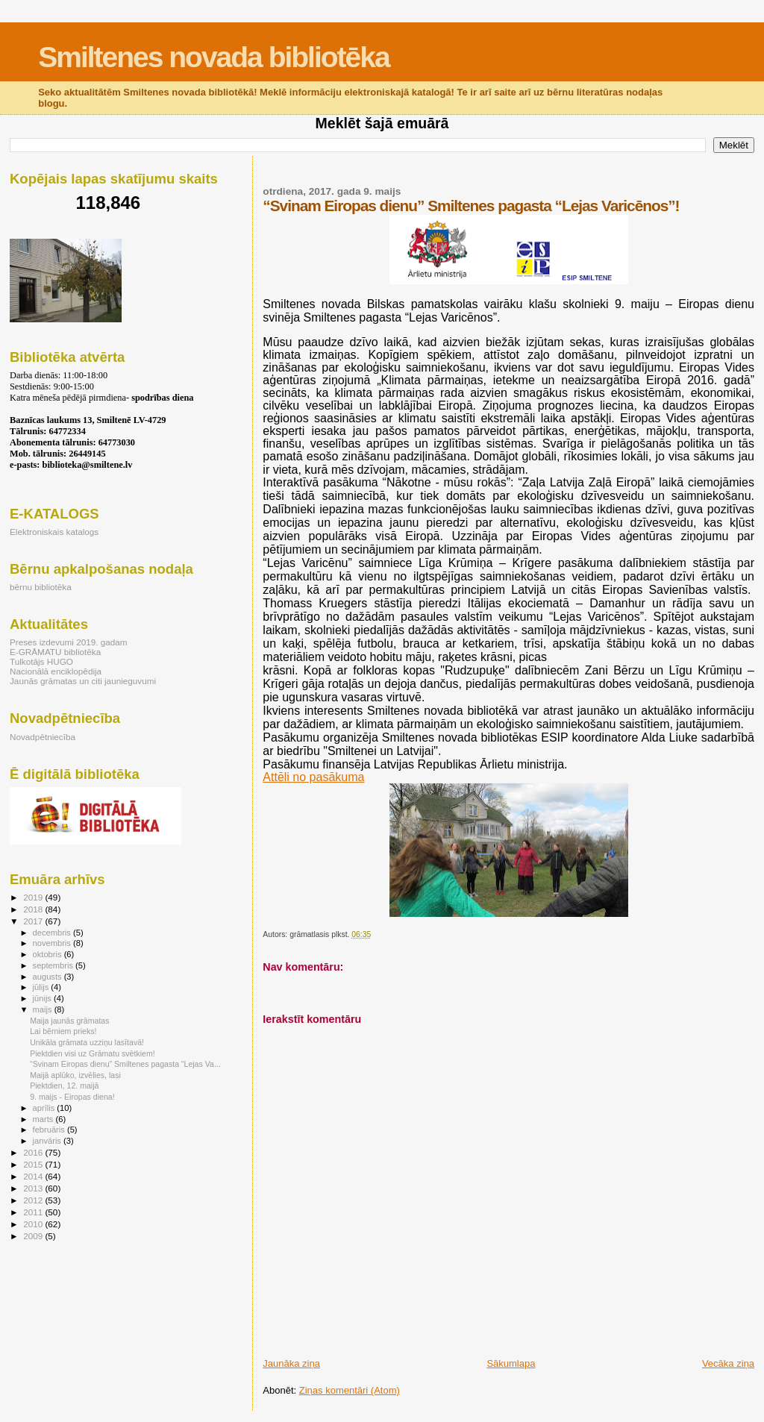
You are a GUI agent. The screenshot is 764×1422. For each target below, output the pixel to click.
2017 (34, 921)
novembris (53, 943)
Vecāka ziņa (728, 1363)
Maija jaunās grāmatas (69, 1020)
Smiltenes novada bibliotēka (213, 57)
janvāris (48, 1140)
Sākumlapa (510, 1363)
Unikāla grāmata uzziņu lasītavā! (87, 1042)
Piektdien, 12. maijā (64, 1085)
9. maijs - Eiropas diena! (72, 1096)
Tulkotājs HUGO (41, 661)
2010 (34, 1224)
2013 (34, 1188)
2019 (34, 897)
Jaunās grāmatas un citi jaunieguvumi (83, 681)
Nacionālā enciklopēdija (55, 671)
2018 (34, 909)
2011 (34, 1212)
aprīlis (45, 1107)
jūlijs (42, 987)
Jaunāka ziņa (291, 1363)
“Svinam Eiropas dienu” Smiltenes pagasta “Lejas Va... (125, 1063)
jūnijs (43, 998)
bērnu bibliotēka (41, 587)
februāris (50, 1129)
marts (44, 1119)
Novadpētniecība (42, 737)
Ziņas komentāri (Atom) (349, 1390)
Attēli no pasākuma (313, 777)
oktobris (48, 954)
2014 (34, 1176)
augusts (48, 976)
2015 (34, 1164)
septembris (54, 965)
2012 (34, 1200)
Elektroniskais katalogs (54, 531)
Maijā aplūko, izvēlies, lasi (75, 1075)
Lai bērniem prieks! (63, 1031)
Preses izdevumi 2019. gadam (69, 642)
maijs (43, 1009)
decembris (53, 932)
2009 (34, 1236)
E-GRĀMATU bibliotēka (55, 652)
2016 (34, 1152)
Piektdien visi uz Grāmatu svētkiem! (92, 1053)
